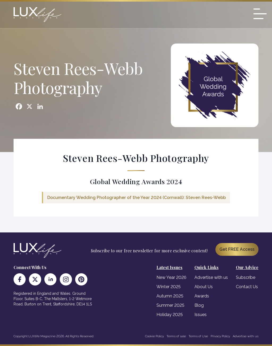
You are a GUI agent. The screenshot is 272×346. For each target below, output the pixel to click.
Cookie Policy (154, 336)
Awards (201, 296)
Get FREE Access (236, 249)
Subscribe (245, 277)
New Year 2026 (171, 277)
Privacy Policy (220, 336)
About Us (203, 286)
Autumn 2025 (169, 296)
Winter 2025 (168, 286)
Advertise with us (211, 277)
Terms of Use (198, 336)
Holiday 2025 (169, 314)
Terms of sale (176, 336)
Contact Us (247, 286)
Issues (200, 314)
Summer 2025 (170, 305)
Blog (199, 305)
